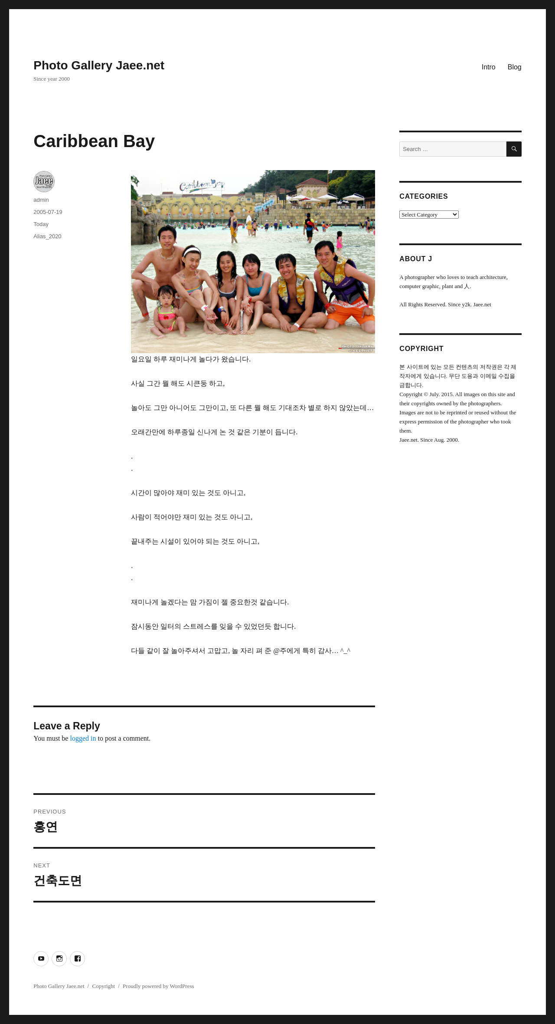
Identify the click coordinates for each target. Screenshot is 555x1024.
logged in (83, 738)
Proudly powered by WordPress (158, 986)
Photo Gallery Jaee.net (98, 65)
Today (41, 224)
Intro (489, 67)
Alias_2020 (47, 236)
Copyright (103, 986)
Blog (515, 67)
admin (41, 200)
